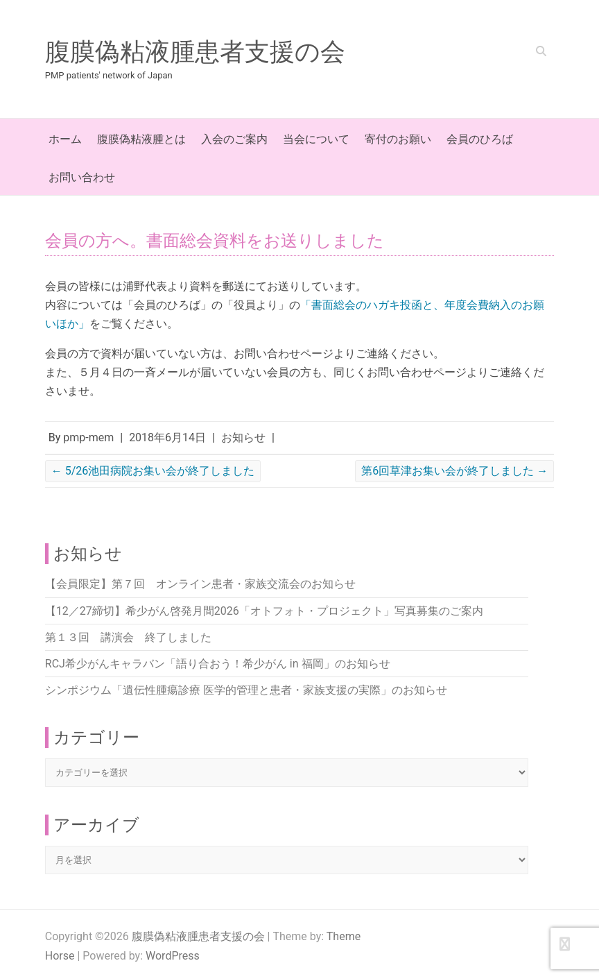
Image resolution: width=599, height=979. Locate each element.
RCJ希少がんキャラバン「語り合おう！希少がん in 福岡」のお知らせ (217, 663)
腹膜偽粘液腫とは (141, 139)
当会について (316, 139)
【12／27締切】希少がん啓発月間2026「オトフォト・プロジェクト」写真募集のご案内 (264, 611)
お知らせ (243, 437)
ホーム (65, 139)
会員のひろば (479, 139)
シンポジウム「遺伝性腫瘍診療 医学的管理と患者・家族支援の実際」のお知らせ (246, 690)
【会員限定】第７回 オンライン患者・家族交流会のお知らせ (200, 583)
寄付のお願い (398, 139)
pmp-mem (88, 437)
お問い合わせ (82, 177)
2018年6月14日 (167, 437)
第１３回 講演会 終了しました (128, 637)
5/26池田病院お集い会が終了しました (153, 470)
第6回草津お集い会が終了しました (454, 470)
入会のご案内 (234, 139)
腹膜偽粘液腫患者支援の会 (195, 52)
